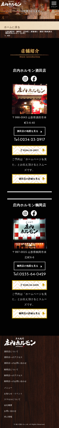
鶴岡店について (11, 369)
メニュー (8, 388)
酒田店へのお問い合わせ (15, 363)
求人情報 (8, 417)
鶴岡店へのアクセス (13, 375)
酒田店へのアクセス (13, 357)
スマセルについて (12, 399)
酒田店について (11, 351)
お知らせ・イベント (13, 394)
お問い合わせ (10, 411)
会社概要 (8, 405)
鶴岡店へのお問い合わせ (15, 381)
